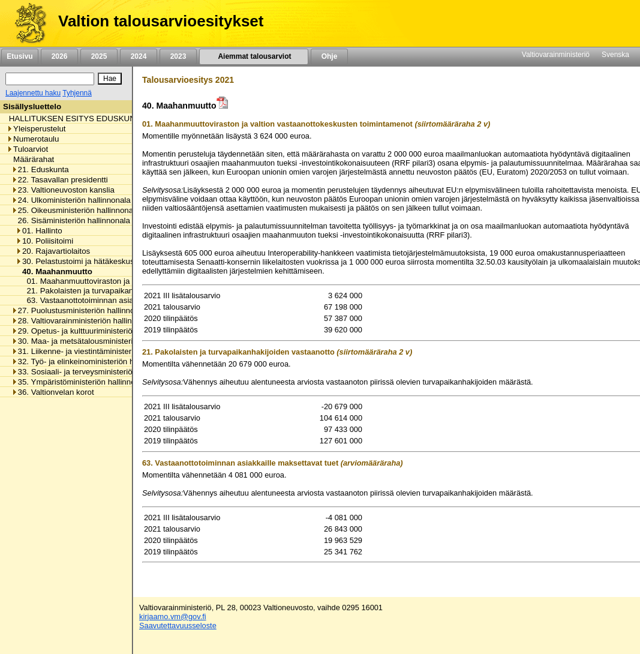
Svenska (615, 54)
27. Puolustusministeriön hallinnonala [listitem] (80, 310)
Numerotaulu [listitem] (33, 138)
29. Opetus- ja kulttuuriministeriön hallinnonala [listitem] (96, 330)
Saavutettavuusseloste (178, 625)
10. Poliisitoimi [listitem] (44, 240)
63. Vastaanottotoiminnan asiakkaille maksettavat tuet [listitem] (118, 300)
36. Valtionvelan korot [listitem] (52, 392)
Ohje (329, 56)
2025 (99, 56)
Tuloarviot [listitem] (27, 149)
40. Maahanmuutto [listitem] (54, 271)
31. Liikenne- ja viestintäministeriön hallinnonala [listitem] (99, 351)
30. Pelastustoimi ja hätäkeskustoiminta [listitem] (89, 261)
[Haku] (49, 79)
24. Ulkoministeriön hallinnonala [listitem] (71, 200)
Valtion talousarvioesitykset (160, 21)
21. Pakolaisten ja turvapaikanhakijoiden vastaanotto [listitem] (116, 290)
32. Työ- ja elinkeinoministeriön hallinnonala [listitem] (92, 361)
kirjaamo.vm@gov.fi (172, 616)
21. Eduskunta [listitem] (40, 169)
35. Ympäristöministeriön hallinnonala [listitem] (81, 381)
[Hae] (110, 79)
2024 (139, 56)
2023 (178, 56)
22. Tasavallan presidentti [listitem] (59, 179)
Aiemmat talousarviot (253, 56)
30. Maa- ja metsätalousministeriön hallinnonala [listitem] (99, 341)
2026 (59, 56)
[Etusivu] (26, 23)
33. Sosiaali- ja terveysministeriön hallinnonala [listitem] (96, 371)
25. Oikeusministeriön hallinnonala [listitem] (75, 210)
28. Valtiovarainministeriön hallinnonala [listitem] (83, 320)
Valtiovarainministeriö (556, 54)
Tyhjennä (77, 93)
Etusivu (19, 56)
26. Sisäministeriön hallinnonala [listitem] (70, 220)
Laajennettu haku (33, 93)
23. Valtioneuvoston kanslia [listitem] (63, 189)
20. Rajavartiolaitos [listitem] (53, 251)
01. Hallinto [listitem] (39, 230)
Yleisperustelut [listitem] (36, 128)
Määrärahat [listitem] (30, 159)
